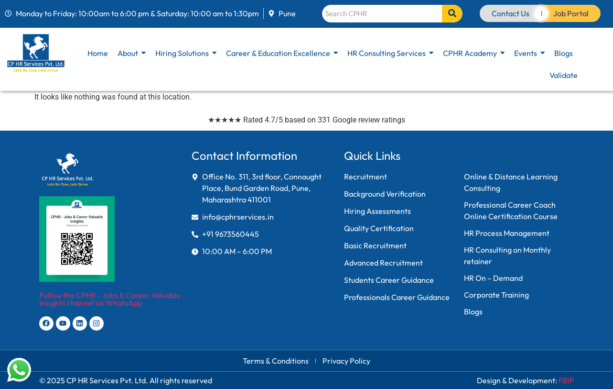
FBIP (566, 380)
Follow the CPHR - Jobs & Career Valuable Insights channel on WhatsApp (110, 299)
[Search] (382, 13)
